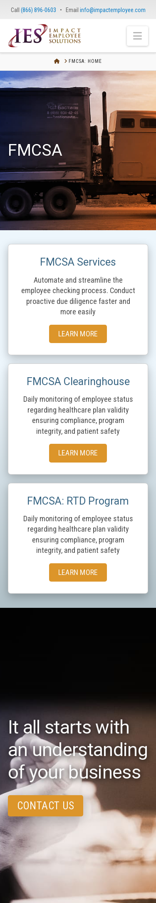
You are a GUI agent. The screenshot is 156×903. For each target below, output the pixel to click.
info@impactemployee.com (113, 10)
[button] (137, 36)
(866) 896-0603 (38, 10)
